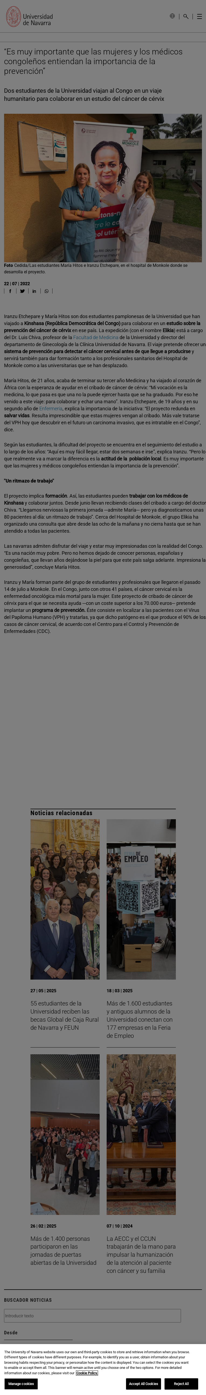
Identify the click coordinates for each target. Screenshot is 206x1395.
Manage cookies (21, 1384)
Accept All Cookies (143, 1384)
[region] (103, 1369)
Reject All (181, 1384)
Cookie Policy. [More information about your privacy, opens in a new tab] (86, 1373)
